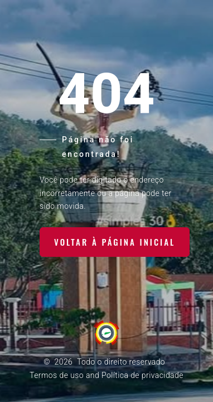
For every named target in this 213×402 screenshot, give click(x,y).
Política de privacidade (142, 375)
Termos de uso (57, 375)
